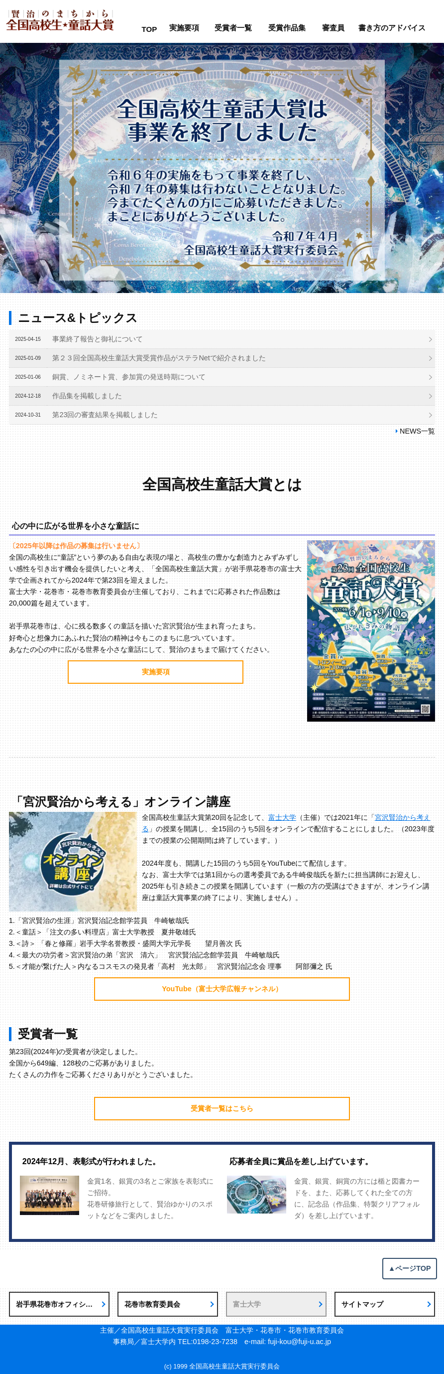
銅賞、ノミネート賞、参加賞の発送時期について (129, 377)
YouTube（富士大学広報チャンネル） (222, 989)
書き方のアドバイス (392, 27)
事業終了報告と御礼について (97, 339)
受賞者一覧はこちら (222, 1108)
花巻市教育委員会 (152, 1304)
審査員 (333, 27)
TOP (149, 29)
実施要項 (184, 27)
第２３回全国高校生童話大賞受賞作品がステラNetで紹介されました (158, 358)
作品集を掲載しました (87, 396)
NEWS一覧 (417, 431)
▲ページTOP (409, 1268)
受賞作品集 (287, 27)
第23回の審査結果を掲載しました (105, 415)
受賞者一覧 (233, 27)
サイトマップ (362, 1304)
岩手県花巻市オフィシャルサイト (63, 1304)
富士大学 (282, 817)
